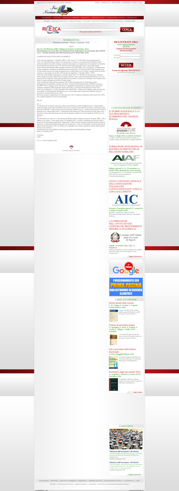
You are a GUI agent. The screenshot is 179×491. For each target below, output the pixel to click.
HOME (97, 2)
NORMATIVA (82, 481)
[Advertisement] (109, 10)
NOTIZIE (47, 21)
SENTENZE (54, 481)
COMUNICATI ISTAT (95, 481)
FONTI (134, 2)
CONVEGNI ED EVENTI (59, 21)
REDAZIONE (116, 2)
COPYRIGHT (126, 2)
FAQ (140, 2)
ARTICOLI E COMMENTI (68, 481)
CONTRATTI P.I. (129, 481)
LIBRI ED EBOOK (75, 21)
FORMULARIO (130, 21)
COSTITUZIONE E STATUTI (113, 481)
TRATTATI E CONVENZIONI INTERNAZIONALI (108, 21)
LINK (138, 481)
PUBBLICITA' (105, 2)
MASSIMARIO (44, 481)
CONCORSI (86, 21)
